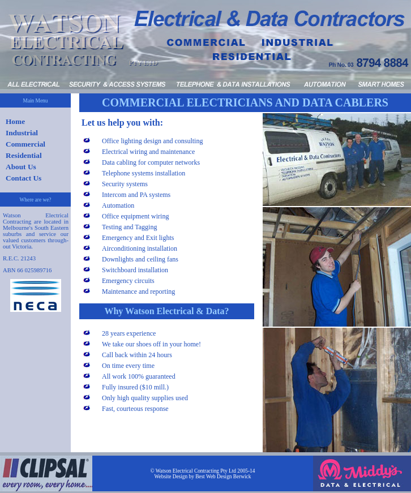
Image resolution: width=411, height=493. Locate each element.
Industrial (22, 132)
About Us (21, 166)
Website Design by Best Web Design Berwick (203, 476)
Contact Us (23, 178)
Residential (24, 155)
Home (15, 121)
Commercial (25, 144)
